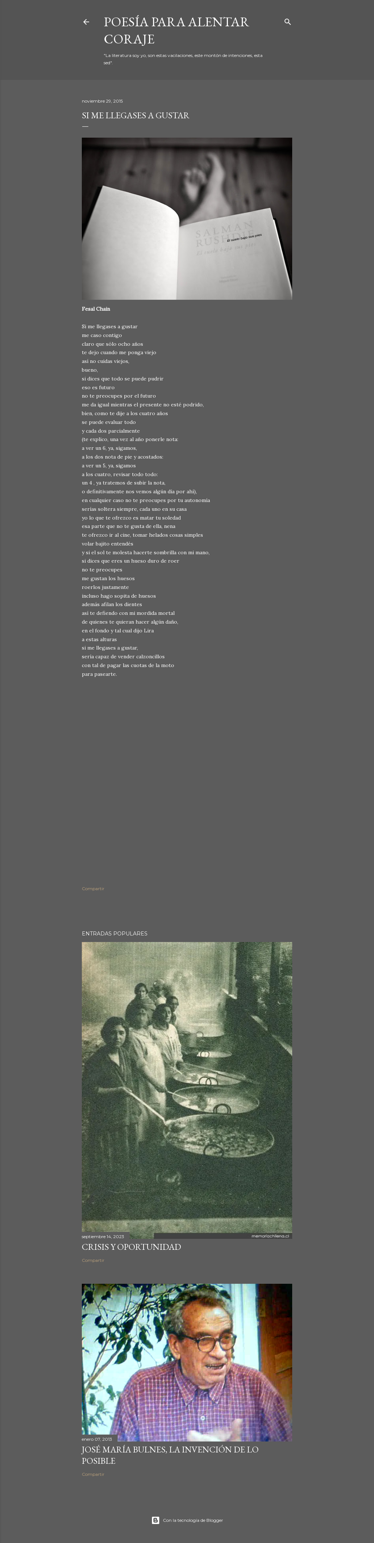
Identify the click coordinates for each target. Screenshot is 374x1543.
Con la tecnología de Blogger (187, 1520)
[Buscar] (287, 20)
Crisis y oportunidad (131, 1246)
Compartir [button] (93, 888)
